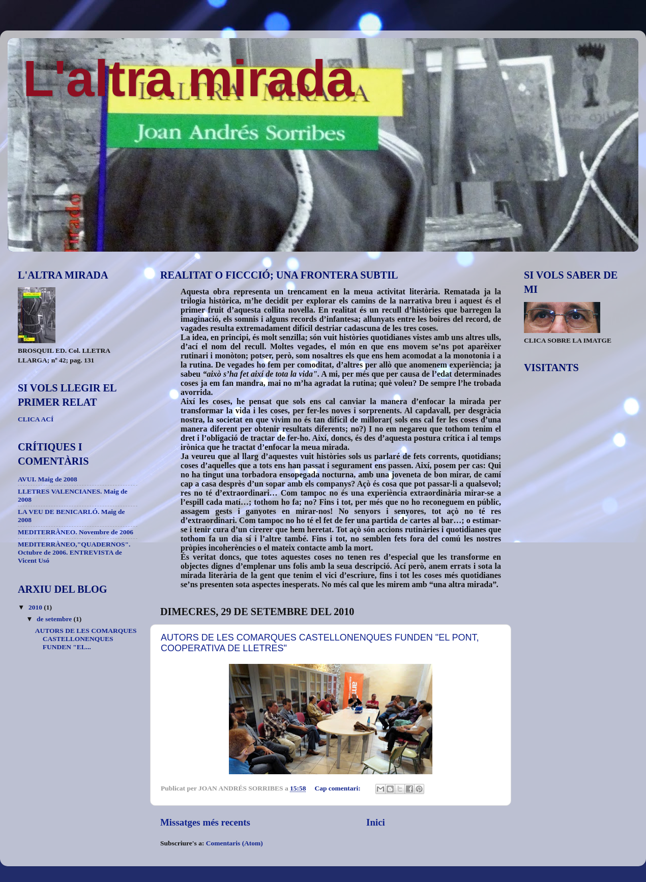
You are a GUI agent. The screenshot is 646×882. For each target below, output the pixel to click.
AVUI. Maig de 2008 (47, 479)
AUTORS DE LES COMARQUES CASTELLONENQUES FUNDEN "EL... (86, 639)
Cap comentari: (338, 788)
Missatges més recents (205, 822)
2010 (36, 607)
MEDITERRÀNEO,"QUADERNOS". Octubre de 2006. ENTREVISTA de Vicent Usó (74, 552)
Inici (375, 822)
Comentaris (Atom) (234, 843)
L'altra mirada (189, 78)
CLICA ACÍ (35, 419)
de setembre (55, 619)
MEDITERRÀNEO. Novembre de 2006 (75, 532)
